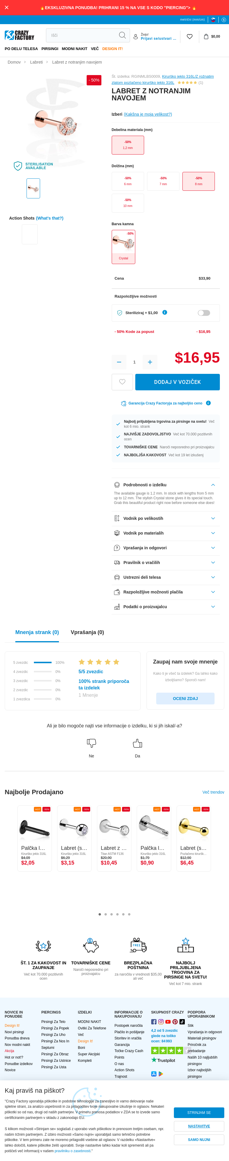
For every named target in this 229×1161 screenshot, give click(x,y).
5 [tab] (123, 915)
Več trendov (213, 792)
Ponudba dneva (17, 1038)
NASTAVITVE (199, 1126)
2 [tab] (106, 915)
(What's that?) (49, 218)
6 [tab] (129, 915)
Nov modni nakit (17, 1045)
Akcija (9, 1051)
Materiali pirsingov (202, 1038)
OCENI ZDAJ (185, 698)
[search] (80, 35)
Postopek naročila (129, 1026)
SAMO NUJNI (199, 1140)
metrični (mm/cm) (192, 19)
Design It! (112, 49)
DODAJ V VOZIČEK (177, 382)
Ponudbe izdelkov (19, 1064)
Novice (10, 1070)
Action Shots (124, 1070)
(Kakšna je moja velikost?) (148, 114)
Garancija (122, 1045)
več (95, 49)
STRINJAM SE (199, 1113)
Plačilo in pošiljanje (129, 1032)
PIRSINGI (50, 49)
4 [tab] (118, 915)
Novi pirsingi (14, 1032)
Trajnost (121, 1076)
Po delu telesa (21, 49)
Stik (191, 1026)
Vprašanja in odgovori (205, 1032)
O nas (119, 1064)
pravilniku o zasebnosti (72, 1151)
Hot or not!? (14, 1057)
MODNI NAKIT (75, 49)
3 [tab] (112, 915)
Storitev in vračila (128, 1038)
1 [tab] (100, 915)
